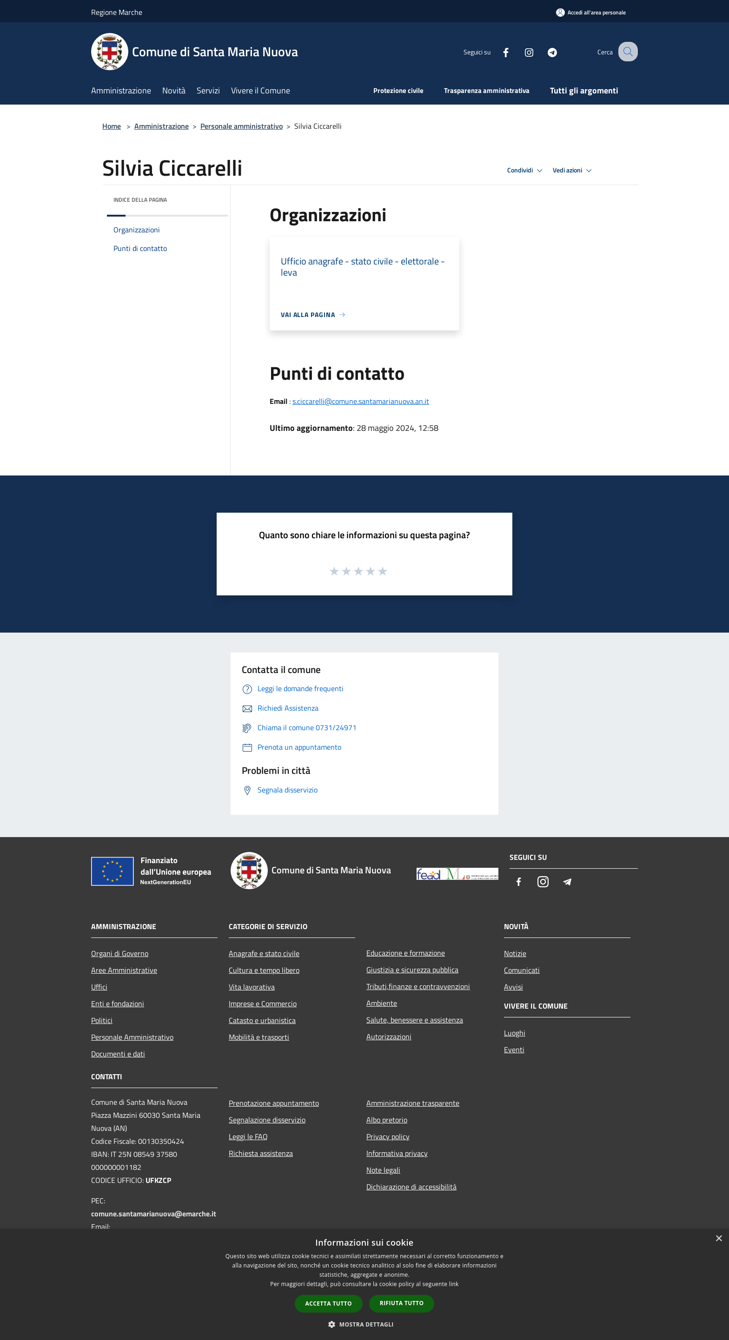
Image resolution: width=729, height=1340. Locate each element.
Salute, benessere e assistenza (414, 1019)
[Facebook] (497, 51)
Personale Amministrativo (132, 1037)
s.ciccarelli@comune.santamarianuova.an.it (360, 401)
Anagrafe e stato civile (264, 953)
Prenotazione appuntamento (274, 1103)
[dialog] (364, 1284)
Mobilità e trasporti (259, 1037)
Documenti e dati (118, 1053)
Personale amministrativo (241, 126)
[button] (364, 1324)
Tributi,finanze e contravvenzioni (418, 986)
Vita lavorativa (252, 986)
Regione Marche (116, 12)
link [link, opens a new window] (454, 1284)
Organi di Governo (119, 953)
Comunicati (522, 970)
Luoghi (514, 1032)
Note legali (383, 1169)
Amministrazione (161, 126)
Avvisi (513, 986)
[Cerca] (627, 51)
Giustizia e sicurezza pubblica (412, 969)
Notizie (515, 953)
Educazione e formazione (405, 952)
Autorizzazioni (388, 1036)
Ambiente (381, 1003)
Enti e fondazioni (117, 1003)
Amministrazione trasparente (412, 1103)
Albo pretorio (386, 1119)
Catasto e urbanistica (262, 1020)
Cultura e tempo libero (264, 970)
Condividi (526, 170)
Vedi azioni (574, 170)
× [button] (718, 1238)
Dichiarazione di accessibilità (411, 1186)
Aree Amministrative (124, 970)
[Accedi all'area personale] (591, 12)
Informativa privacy (397, 1153)
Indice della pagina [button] (140, 199)
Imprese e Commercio (263, 1003)
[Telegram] (544, 51)
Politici (102, 1020)
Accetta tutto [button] (328, 1303)
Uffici (99, 986)
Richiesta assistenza (261, 1153)
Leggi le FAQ (248, 1136)
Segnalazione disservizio (267, 1119)
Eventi (514, 1049)
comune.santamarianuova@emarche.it (153, 1213)
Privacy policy (388, 1136)
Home (111, 126)
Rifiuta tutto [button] (402, 1303)
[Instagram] (520, 51)
